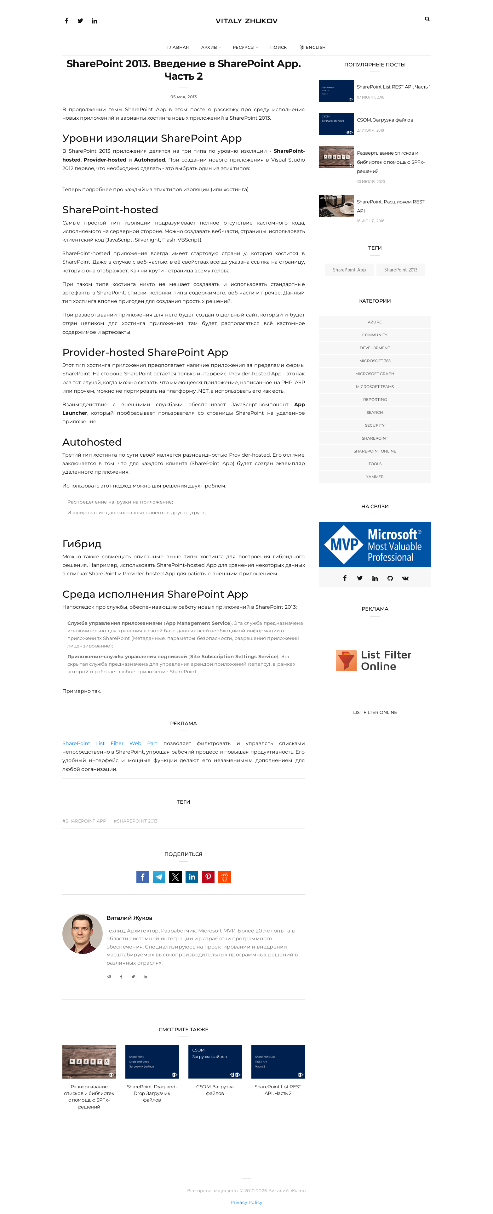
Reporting (375, 399)
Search (375, 412)
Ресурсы (244, 47)
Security (375, 425)
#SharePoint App (84, 821)
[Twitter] (133, 976)
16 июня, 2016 (371, 221)
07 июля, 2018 (371, 97)
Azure (375, 322)
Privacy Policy (247, 1202)
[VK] (405, 578)
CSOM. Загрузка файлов (385, 120)
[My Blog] (109, 976)
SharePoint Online (375, 451)
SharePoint (375, 438)
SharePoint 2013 (400, 270)
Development (375, 347)
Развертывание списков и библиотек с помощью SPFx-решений (391, 162)
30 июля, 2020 (371, 182)
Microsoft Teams (375, 386)
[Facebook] (121, 976)
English (312, 47)
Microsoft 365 (375, 360)
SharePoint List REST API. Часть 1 (394, 87)
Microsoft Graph (374, 373)
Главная (178, 47)
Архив (209, 47)
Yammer (375, 476)
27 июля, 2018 (370, 130)
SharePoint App (349, 270)
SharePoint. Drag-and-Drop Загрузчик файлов (152, 1093)
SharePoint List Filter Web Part (110, 743)
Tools (375, 463)
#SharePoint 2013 (136, 821)
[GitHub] (390, 578)
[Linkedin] (374, 578)
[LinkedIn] (145, 976)
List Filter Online (375, 712)
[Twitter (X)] (359, 578)
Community (374, 335)
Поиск (278, 47)
